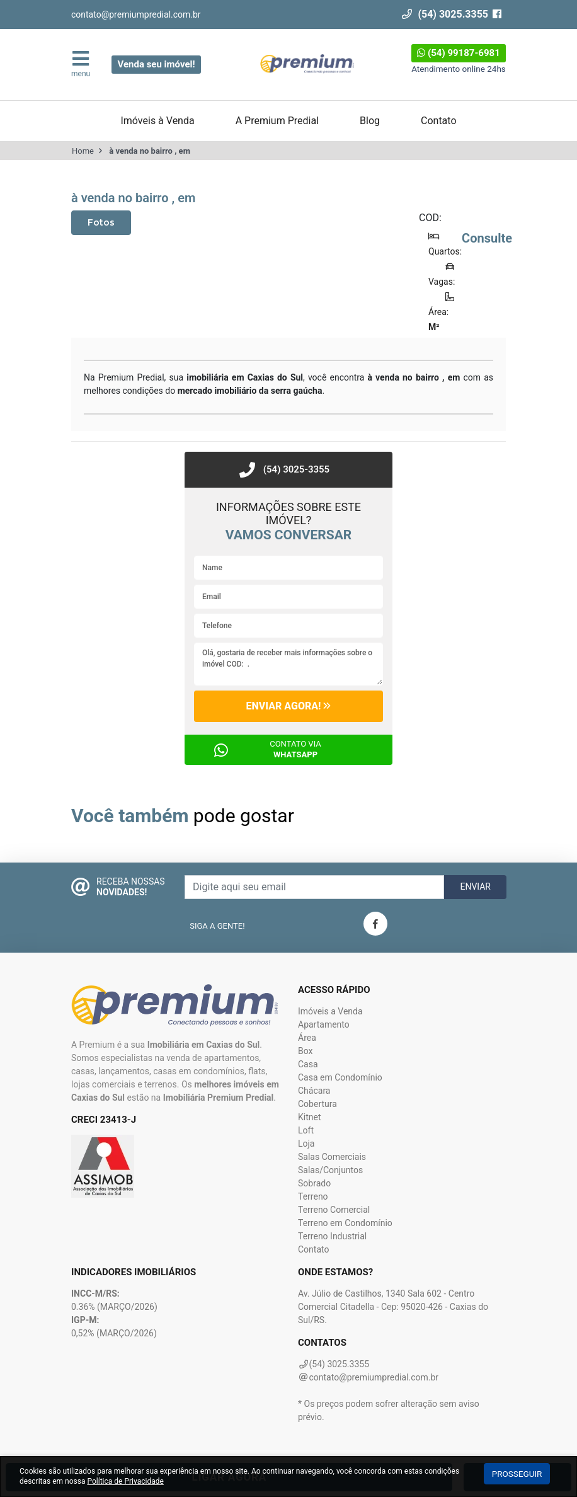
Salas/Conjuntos (330, 1170)
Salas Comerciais (332, 1157)
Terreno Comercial (334, 1210)
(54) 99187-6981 (458, 53)
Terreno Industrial (332, 1236)
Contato (439, 121)
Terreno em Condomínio (345, 1223)
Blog (370, 121)
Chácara (314, 1091)
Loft (306, 1130)
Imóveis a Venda (330, 1011)
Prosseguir (517, 1474)
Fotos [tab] (101, 222)
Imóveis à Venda (157, 121)
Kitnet (309, 1117)
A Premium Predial (277, 121)
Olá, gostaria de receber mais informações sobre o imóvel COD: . (288, 664)
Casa (308, 1064)
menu (80, 63)
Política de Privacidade (125, 1481)
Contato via (295, 749)
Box (305, 1051)
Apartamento (324, 1024)
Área (307, 1038)
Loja (306, 1144)
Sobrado (314, 1183)
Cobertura (317, 1104)
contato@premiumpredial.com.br (136, 14)
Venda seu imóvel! (156, 64)
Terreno (313, 1196)
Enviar (475, 886)
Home (83, 151)
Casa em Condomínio (340, 1077)
